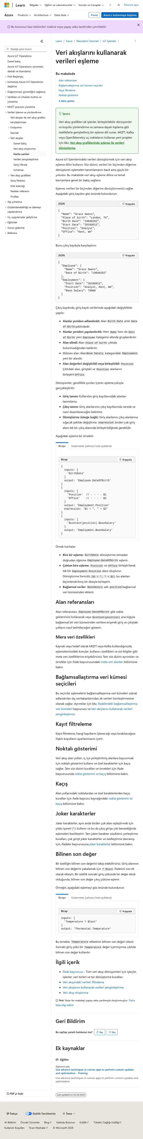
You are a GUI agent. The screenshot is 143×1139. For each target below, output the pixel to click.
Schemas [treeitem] (18, 170)
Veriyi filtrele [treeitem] (20, 164)
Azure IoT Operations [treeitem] (19, 56)
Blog (46, 1122)
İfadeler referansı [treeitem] (19, 191)
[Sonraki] (110, 5)
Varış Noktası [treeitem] (17, 180)
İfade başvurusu (73, 972)
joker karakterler (100, 844)
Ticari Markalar (37, 1127)
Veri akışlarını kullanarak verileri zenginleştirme (93, 987)
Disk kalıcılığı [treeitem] (17, 186)
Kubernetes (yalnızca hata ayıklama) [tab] (91, 446)
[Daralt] (42, 41)
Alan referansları (68, 80)
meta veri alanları (112, 662)
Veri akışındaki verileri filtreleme (83, 982)
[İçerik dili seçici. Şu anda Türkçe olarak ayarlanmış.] (12, 1114)
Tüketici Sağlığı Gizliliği (106, 1122)
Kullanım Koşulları (14, 1127)
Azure (69, 41)
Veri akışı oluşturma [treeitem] (24, 148)
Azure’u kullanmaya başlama (120, 15)
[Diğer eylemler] (135, 41)
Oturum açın (131, 5)
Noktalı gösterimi (68, 95)
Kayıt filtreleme (67, 90)
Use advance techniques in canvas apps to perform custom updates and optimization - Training (95, 1071)
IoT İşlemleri (109, 41)
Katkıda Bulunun (65, 1122)
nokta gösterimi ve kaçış (90, 774)
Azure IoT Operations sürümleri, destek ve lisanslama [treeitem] (25, 69)
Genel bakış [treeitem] (13, 61)
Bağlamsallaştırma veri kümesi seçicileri (81, 85)
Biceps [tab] (62, 446)
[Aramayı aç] (119, 5)
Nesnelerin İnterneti (87, 41)
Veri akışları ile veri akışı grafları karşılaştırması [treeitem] (27, 120)
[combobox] (25, 49)
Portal (94, 15)
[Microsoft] (6, 5)
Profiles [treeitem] (14, 196)
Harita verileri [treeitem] (21, 154)
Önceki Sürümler (30, 1122)
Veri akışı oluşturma (75, 992)
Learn (59, 41)
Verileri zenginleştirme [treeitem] (25, 159)
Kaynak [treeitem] (14, 132)
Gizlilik (83, 1122)
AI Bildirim (10, 1122)
